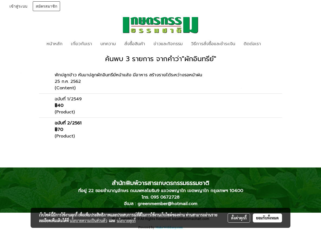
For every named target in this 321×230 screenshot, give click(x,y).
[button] (273, 44)
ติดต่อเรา (252, 44)
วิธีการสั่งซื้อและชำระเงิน (213, 44)
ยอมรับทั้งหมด (267, 217)
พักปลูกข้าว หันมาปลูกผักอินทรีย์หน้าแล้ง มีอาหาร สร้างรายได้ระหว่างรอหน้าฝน (128, 75)
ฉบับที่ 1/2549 (68, 99)
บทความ (108, 44)
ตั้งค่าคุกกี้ (239, 217)
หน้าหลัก (55, 44)
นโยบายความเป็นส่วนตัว (88, 220)
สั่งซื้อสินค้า (134, 44)
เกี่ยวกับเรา (81, 44)
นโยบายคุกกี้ (126, 220)
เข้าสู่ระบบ (18, 6)
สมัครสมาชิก (46, 6)
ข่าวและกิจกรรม (168, 44)
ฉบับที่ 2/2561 (68, 123)
